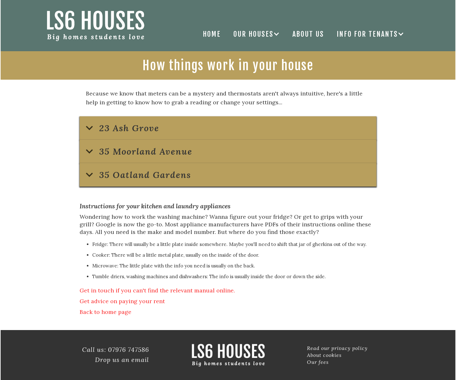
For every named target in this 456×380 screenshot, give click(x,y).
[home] (95, 25)
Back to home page (105, 312)
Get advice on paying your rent (122, 301)
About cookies (324, 355)
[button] (256, 34)
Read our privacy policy (337, 348)
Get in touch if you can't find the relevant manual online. (157, 290)
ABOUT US (308, 34)
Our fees (318, 362)
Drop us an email (122, 360)
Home (212, 34)
